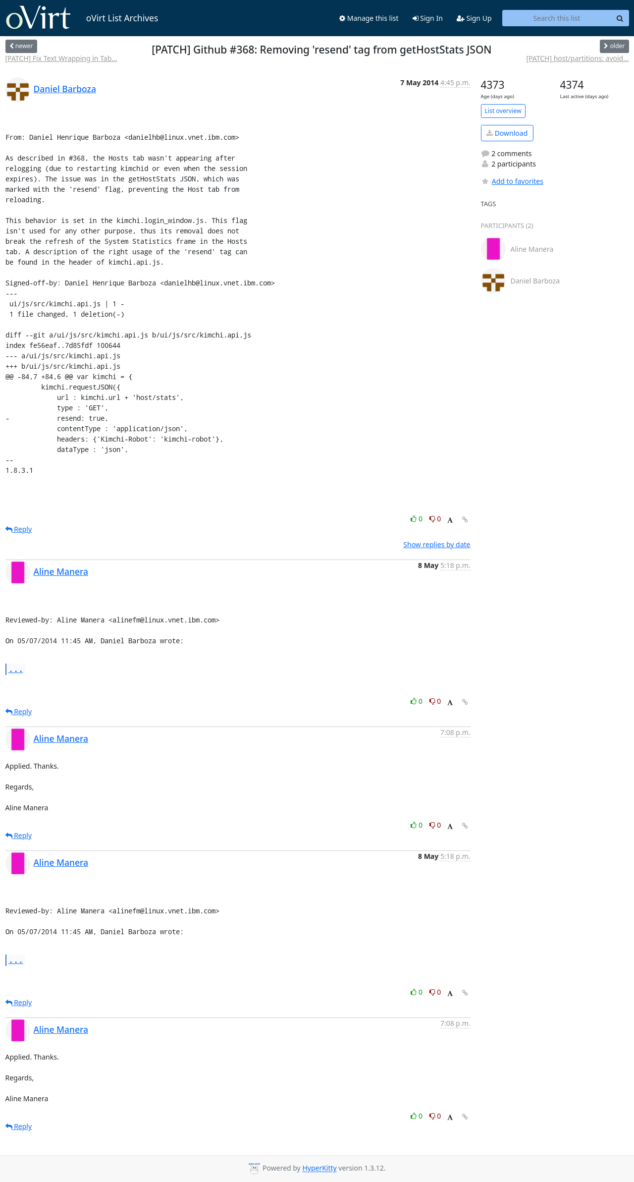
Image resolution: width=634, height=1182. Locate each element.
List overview (503, 111)
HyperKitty (319, 1168)
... (15, 669)
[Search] (620, 18)
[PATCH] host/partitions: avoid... (577, 58)
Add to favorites (512, 181)
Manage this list (369, 18)
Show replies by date (436, 544)
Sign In (428, 18)
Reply (18, 529)
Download (507, 133)
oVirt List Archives (81, 17)
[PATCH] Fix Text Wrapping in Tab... (61, 58)
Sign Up (474, 18)
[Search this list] (557, 18)
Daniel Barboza (65, 89)
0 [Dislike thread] (435, 518)
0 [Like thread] (417, 518)
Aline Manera (61, 571)
